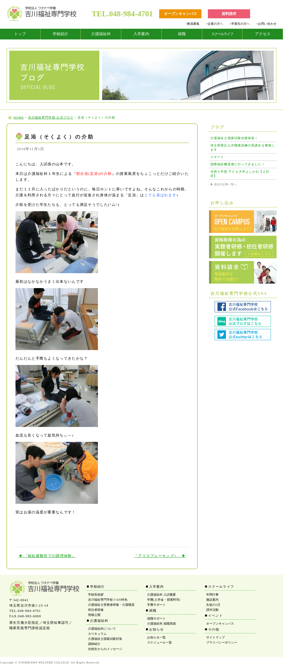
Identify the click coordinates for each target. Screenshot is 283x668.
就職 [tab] (182, 34)
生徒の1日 (213, 604)
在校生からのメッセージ (105, 649)
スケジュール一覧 (159, 642)
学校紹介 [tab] (60, 34)
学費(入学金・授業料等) (163, 599)
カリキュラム (97, 633)
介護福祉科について (102, 628)
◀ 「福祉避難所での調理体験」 (47, 556)
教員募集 (192, 23)
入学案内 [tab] (141, 34)
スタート (217, 157)
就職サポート (156, 618)
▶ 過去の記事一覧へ (223, 184)
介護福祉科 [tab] (101, 34)
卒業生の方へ (240, 23)
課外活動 (212, 609)
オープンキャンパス (220, 623)
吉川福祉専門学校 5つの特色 (107, 599)
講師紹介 (94, 643)
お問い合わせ (266, 23)
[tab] (20, 34)
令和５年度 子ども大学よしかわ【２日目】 (239, 173)
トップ (20, 34)
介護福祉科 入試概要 (161, 594)
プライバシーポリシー (221, 642)
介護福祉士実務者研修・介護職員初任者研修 (111, 607)
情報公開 (94, 614)
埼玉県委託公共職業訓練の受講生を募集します (242, 147)
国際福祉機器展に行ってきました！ (237, 164)
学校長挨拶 (96, 594)
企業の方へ (214, 23)
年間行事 (212, 594)
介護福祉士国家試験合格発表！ (234, 138)
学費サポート (156, 604)
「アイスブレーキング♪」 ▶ (160, 556)
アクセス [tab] (263, 34)
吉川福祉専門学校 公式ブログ (50, 117)
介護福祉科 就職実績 (161, 623)
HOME (19, 117)
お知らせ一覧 (156, 637)
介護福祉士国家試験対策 (105, 638)
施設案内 (212, 599)
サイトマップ (215, 637)
